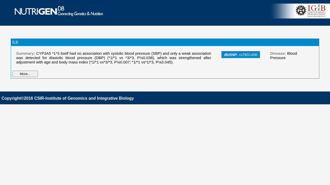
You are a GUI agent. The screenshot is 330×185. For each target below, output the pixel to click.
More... (25, 74)
